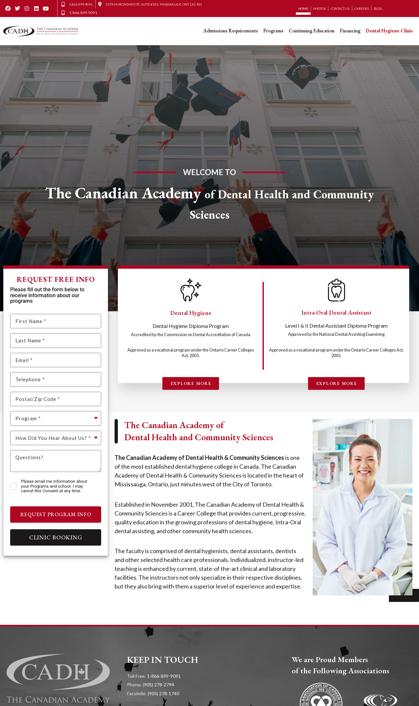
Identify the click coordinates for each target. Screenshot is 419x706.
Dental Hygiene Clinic (389, 30)
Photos (319, 8)
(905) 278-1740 (163, 693)
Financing (350, 30)
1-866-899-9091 (164, 676)
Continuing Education (312, 30)
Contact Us (340, 8)
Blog (378, 8)
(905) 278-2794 (158, 684)
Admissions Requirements (230, 30)
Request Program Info (55, 514)
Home (303, 8)
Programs (273, 30)
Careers (362, 8)
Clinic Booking (55, 537)
